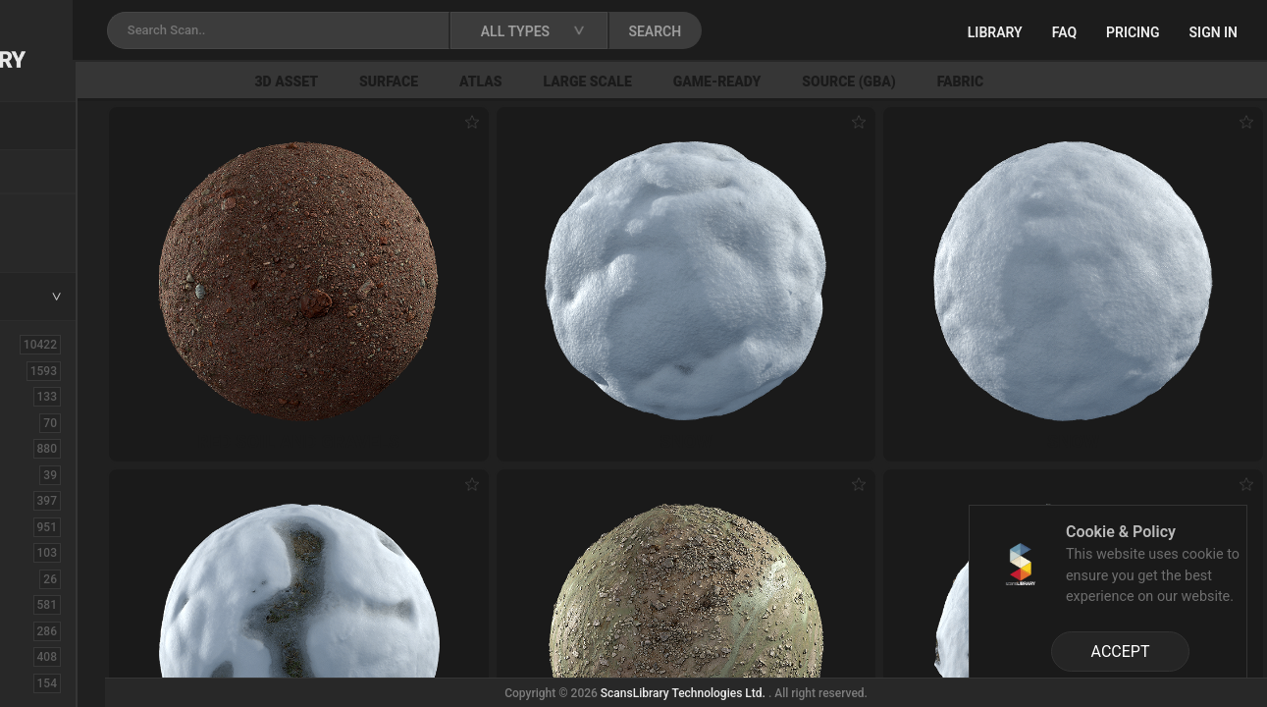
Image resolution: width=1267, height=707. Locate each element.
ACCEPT (1120, 651)
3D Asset (461, 81)
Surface (563, 81)
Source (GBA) (1023, 81)
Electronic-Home (80, 578)
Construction (68, 526)
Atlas (655, 81)
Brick (42, 422)
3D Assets (59, 370)
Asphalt (51, 396)
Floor (42, 630)
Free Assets (64, 239)
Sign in (1213, 32)
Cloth (43, 474)
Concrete (55, 500)
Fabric (1135, 81)
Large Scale (761, 81)
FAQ (1064, 32)
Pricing (1133, 32)
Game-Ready (892, 81)
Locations (58, 173)
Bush (42, 448)
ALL (38, 344)
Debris (47, 552)
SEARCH (862, 31)
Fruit (40, 682)
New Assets (65, 213)
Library (995, 32)
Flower (48, 656)
